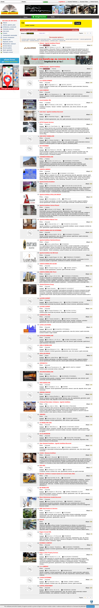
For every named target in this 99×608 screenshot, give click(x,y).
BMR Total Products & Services (48, 508)
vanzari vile (62, 40)
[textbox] (48, 23)
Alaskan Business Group (47, 284)
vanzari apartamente (85, 39)
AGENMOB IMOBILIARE (46, 157)
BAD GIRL (42, 465)
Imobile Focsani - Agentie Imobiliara (50, 66)
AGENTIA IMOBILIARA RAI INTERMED (50, 230)
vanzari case (25, 40)
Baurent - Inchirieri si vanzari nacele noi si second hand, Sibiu (57, 473)
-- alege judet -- (42, 33)
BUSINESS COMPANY (46, 543)
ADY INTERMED (44, 146)
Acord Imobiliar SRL (45, 100)
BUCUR (42, 519)
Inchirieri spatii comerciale (29, 30)
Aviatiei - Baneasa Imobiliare (48, 453)
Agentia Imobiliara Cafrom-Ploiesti (49, 205)
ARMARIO (42, 414)
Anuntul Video (84, 1)
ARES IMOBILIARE (45, 382)
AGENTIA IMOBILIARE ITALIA (48, 272)
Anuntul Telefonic (73, 1)
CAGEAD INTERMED (45, 577)
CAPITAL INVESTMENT (46, 585)
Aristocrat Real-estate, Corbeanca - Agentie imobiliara (55, 402)
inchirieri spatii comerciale (29, 39)
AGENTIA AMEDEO (45, 169)
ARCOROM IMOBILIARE (46, 372)
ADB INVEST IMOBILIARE (47, 136)
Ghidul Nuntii (94, 1)
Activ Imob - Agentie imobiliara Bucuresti (51, 112)
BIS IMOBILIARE (44, 487)
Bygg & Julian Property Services (49, 552)
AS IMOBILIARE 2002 (46, 422)
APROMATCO (43, 363)
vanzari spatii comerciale (72, 39)
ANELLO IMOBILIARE (46, 345)
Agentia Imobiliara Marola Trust (48, 219)
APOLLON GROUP (45, 353)
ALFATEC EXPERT (45, 298)
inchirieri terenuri (34, 40)
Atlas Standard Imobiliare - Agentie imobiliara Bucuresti (55, 443)
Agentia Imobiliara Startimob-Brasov (50, 240)
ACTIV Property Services (47, 122)
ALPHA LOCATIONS (45, 325)
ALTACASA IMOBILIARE (46, 335)
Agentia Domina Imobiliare (47, 181)
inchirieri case (54, 40)
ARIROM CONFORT (45, 392)
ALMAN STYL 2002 (45, 315)
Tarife (52, 17)
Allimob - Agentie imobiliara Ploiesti (50, 43)
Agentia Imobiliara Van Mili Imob (49, 253)
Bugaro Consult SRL (45, 532)
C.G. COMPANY (44, 566)
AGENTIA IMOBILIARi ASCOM (48, 263)
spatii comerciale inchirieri (44, 39)
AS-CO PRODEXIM (45, 433)
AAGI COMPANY (44, 90)
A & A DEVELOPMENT (46, 80)
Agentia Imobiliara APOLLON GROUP (50, 194)
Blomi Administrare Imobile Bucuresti (50, 497)
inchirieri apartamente (58, 39)
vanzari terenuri (44, 40)
